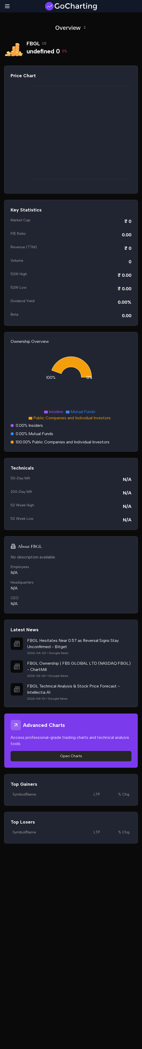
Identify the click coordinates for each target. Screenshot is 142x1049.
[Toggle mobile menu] (7, 6)
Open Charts (71, 756)
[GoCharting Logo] (71, 6)
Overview (71, 27)
